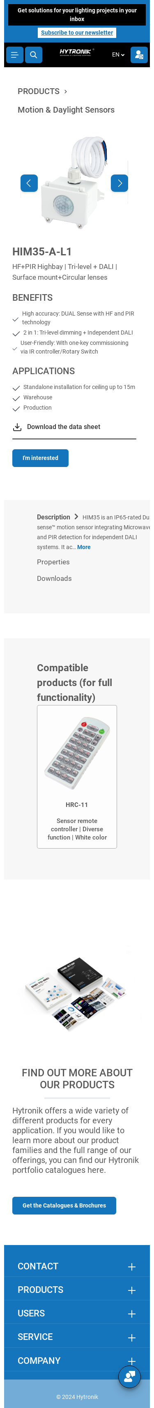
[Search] (33, 55)
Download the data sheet (63, 427)
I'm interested (40, 458)
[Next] (119, 183)
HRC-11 (77, 805)
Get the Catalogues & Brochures (64, 1205)
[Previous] (29, 183)
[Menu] (14, 55)
